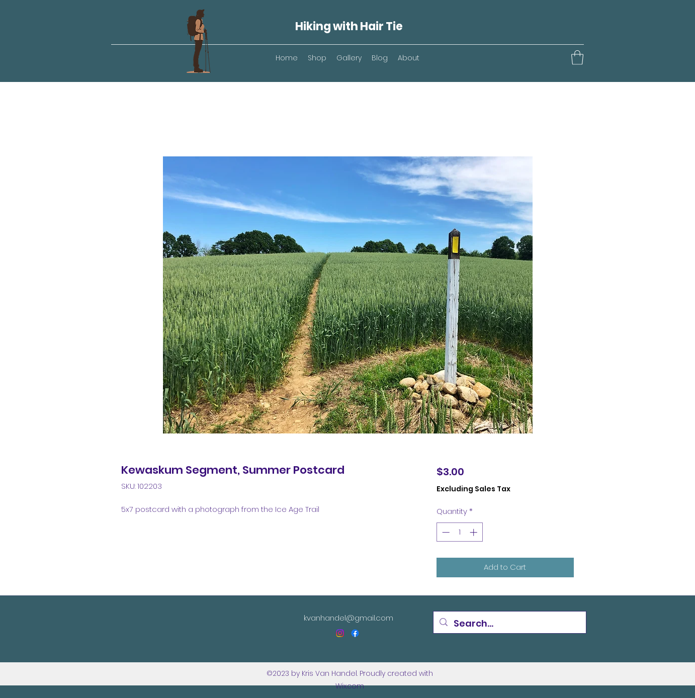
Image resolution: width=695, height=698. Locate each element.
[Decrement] (445, 532)
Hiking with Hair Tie (349, 26)
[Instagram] (340, 633)
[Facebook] (355, 633)
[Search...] (509, 624)
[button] (577, 57)
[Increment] (474, 532)
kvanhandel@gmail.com (348, 618)
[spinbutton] (459, 532)
